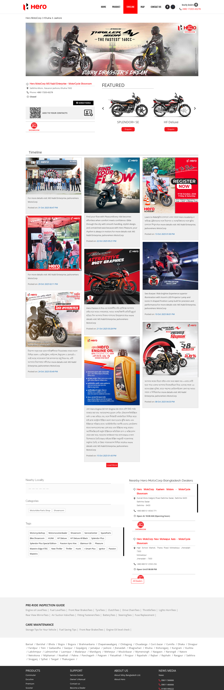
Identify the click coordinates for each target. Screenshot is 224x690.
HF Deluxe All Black (79, 538)
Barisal (31, 644)
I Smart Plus (90, 549)
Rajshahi (167, 655)
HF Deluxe (62, 538)
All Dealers (137, 581)
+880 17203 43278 (191, 8)
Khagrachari (137, 648)
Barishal (42, 644)
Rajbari (156, 655)
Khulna (150, 648)
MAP (143, 6)
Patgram (104, 655)
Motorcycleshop (37, 533)
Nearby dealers (188, 5)
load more (112, 465)
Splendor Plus (97, 538)
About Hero (119, 679)
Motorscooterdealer (58, 533)
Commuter (31, 675)
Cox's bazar (158, 644)
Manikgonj (97, 651)
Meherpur (111, 651)
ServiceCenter (90, 533)
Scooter (29, 688)
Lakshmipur (36, 651)
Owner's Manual (77, 679)
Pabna (77, 655)
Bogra (63, 644)
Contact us (75, 684)
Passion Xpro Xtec (68, 543)
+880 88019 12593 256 (147, 564)
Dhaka (183, 644)
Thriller (69, 549)
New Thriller (56, 549)
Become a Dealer (77, 688)
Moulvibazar (127, 651)
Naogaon (159, 651)
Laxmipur (68, 651)
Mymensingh (144, 651)
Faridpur (34, 648)
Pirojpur (131, 655)
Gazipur (70, 648)
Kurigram (178, 648)
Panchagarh (90, 655)
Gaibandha (56, 648)
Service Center (76, 675)
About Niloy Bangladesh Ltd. (127, 675)
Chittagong (127, 644)
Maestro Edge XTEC (39, 549)
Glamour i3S (85, 543)
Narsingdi (173, 651)
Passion (112, 549)
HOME (103, 6)
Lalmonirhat (53, 651)
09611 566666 (167, 680)
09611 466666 (167, 684)
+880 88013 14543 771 (147, 511)
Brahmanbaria (88, 644)
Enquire (128, 129)
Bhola (53, 644)
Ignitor (102, 549)
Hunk (78, 549)
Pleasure (99, 543)
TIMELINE (130, 6)
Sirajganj (34, 659)
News (161, 675)
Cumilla (172, 644)
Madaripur (82, 651)
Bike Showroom (37, 538)
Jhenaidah (122, 648)
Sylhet (46, 659)
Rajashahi (144, 655)
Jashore (109, 648)
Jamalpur (96, 648)
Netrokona (35, 655)
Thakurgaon (70, 659)
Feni (45, 648)
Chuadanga (143, 644)
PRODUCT (116, 6)
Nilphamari (51, 655)
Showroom (76, 533)
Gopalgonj (83, 648)
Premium (30, 684)
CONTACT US (156, 6)
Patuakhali (117, 655)
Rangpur (180, 655)
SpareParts (106, 533)
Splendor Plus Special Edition (43, 543)
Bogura (73, 644)
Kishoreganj (164, 648)
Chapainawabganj (109, 644)
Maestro (34, 554)
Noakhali (65, 655)
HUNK (51, 538)
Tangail (56, 659)
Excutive (29, 679)
